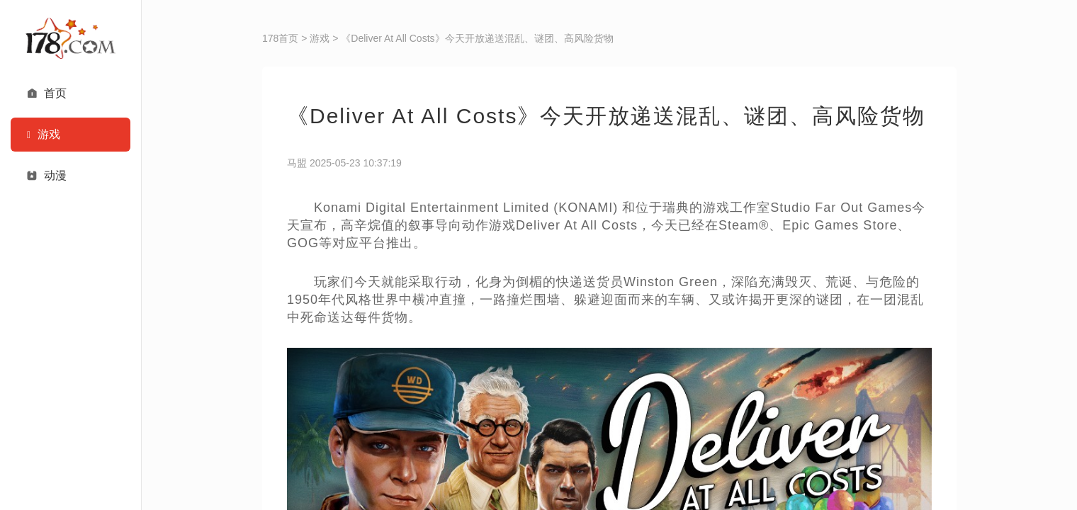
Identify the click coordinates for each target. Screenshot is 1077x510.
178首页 (280, 38)
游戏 (319, 38)
